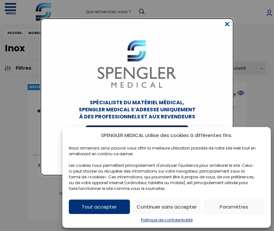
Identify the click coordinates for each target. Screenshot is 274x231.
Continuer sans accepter (167, 206)
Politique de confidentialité (167, 220)
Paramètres (234, 206)
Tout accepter (99, 206)
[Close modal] (227, 29)
